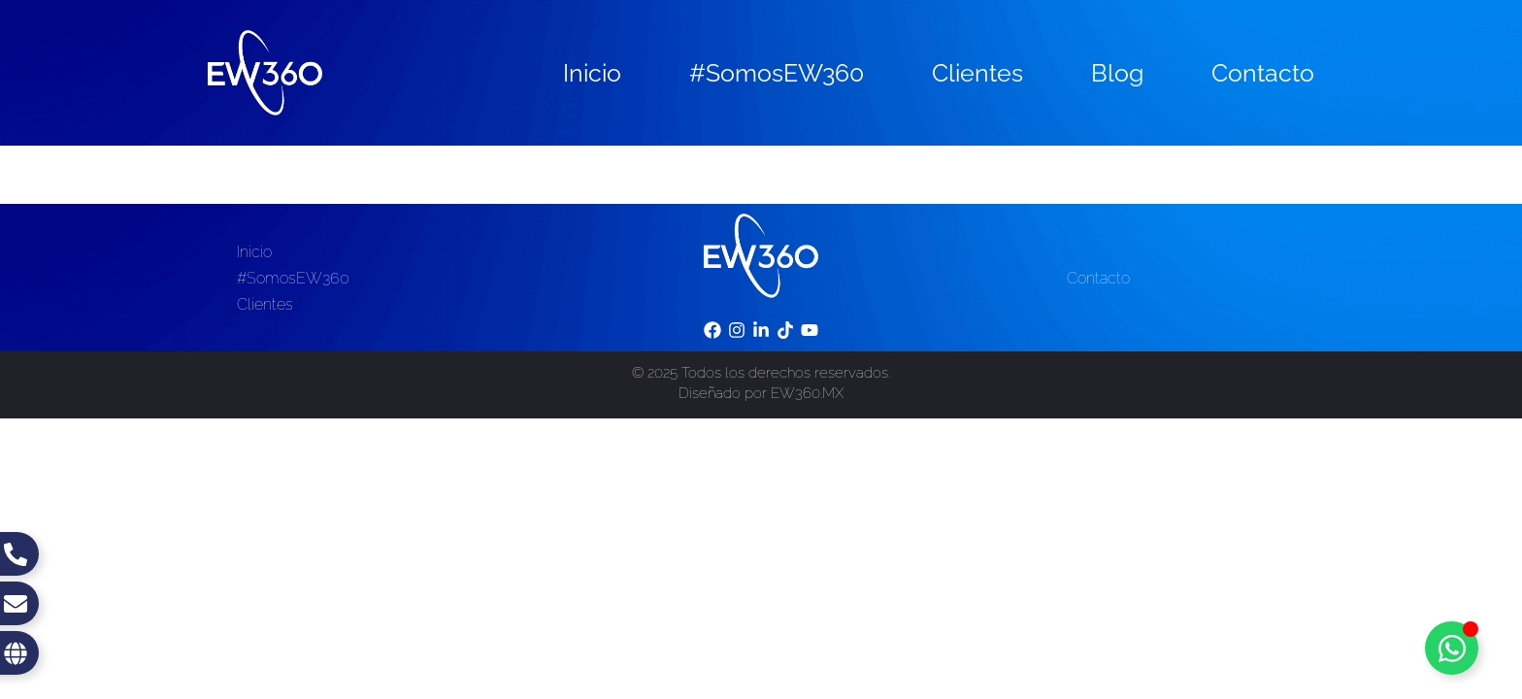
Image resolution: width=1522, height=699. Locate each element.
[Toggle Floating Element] (1451, 648)
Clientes (977, 72)
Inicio (592, 72)
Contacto (1262, 72)
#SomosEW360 (776, 72)
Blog (1117, 72)
